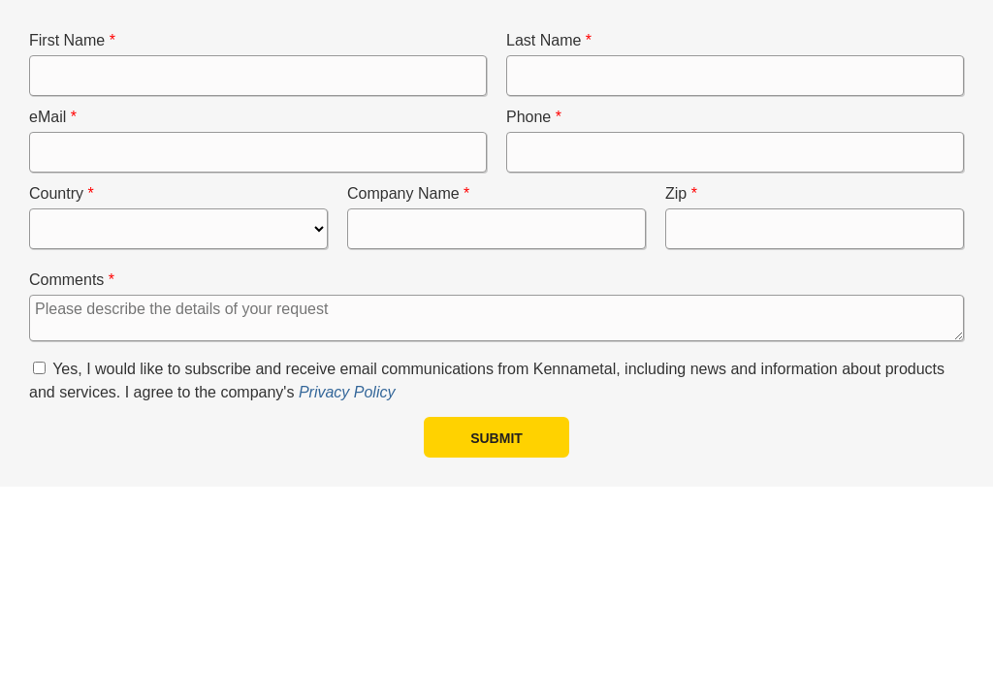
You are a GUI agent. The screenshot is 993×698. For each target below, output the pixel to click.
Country (56, 193)
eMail (47, 117)
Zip (676, 193)
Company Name (403, 193)
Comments (66, 279)
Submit (496, 438)
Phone (528, 117)
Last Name (543, 40)
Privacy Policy (347, 392)
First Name (67, 40)
